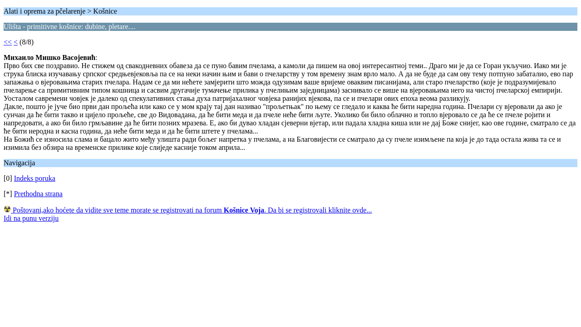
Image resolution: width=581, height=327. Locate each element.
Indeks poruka (34, 178)
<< (8, 42)
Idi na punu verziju (31, 218)
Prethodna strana (38, 194)
